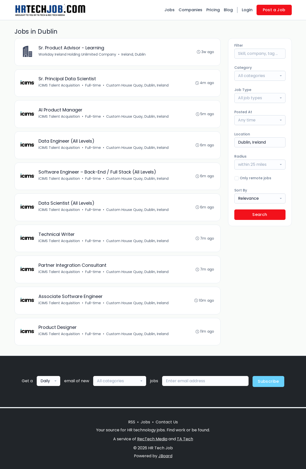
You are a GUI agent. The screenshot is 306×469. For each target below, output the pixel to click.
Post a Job (274, 10)
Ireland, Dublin (134, 54)
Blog (228, 10)
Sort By (240, 190)
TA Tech (185, 439)
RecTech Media (152, 439)
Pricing (213, 10)
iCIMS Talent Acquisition (59, 85)
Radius (240, 156)
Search (259, 214)
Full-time (93, 85)
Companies (190, 10)
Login (247, 10)
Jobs (169, 10)
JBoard (165, 456)
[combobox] (260, 76)
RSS (131, 422)
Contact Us (167, 422)
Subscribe (268, 382)
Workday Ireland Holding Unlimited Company (77, 54)
